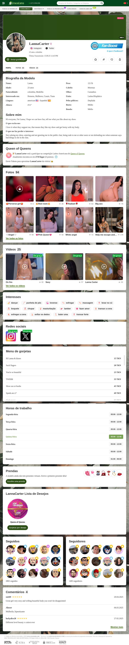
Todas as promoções (56, 8)
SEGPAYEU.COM (59, 636)
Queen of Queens (77, 154)
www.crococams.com (33, 636)
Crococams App (86, 8)
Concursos (71, 9)
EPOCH (51, 636)
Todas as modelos (9, 9)
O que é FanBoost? (115, 51)
